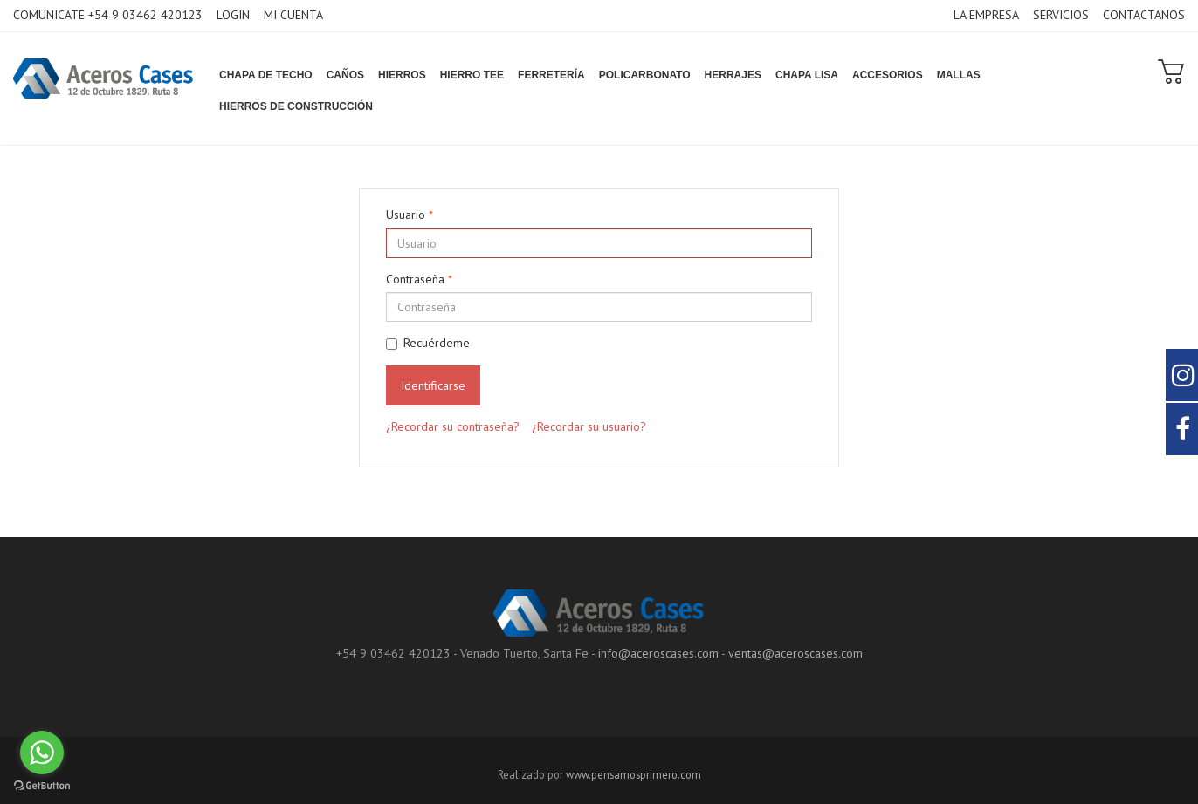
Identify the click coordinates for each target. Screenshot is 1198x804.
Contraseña (419, 279)
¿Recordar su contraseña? (453, 426)
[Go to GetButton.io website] (42, 786)
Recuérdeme (428, 343)
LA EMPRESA (986, 15)
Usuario (409, 214)
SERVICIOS (1061, 15)
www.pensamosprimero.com (633, 774)
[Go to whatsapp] (42, 752)
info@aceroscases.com (658, 653)
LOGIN (233, 15)
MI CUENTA (293, 15)
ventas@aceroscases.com (795, 653)
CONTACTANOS (1144, 15)
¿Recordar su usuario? (589, 426)
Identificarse (433, 385)
